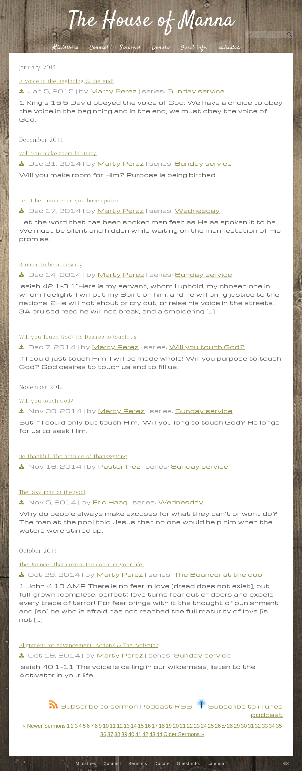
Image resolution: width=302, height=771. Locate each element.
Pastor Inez (119, 466)
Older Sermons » (183, 734)
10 (106, 726)
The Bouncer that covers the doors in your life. (81, 564)
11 (113, 726)
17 (155, 726)
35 (279, 726)
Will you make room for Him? (58, 153)
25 (211, 726)
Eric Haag (110, 502)
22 (190, 726)
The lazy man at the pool (52, 492)
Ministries (65, 48)
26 (218, 726)
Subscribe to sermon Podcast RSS (120, 706)
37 (110, 734)
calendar (229, 48)
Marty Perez (113, 91)
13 (127, 726)
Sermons (130, 48)
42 (145, 734)
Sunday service (196, 91)
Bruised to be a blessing (51, 264)
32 (258, 726)
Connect (99, 48)
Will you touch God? (207, 347)
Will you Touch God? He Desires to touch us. (78, 337)
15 (141, 726)
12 (120, 726)
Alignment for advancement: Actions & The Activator (88, 645)
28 (230, 726)
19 (169, 726)
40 (131, 734)
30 (244, 726)
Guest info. (194, 48)
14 (134, 726)
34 (272, 726)
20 (176, 726)
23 (197, 726)
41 (138, 734)
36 (103, 734)
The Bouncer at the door (219, 574)
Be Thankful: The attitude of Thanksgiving (73, 456)
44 (159, 734)
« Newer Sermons (44, 726)
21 (183, 726)
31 (251, 726)
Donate (160, 48)
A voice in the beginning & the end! (66, 81)
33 (265, 726)
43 (152, 734)
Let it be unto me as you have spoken (69, 200)
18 (162, 726)
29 (237, 726)
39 (124, 734)
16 (148, 726)
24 (204, 726)
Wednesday (197, 210)
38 (117, 734)
